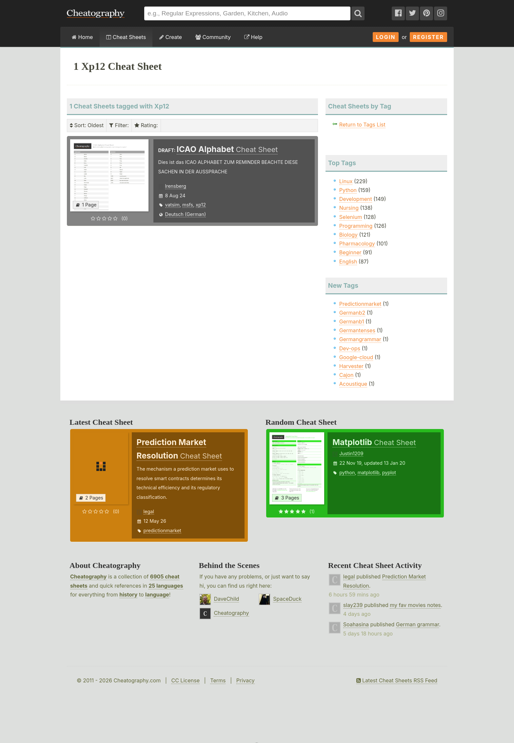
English (348, 261)
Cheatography (88, 576)
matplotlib (369, 472)
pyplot (389, 472)
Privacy (245, 680)
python (347, 472)
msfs (187, 204)
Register (428, 37)
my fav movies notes (415, 605)
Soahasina (356, 624)
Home (82, 37)
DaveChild (226, 599)
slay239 (353, 605)
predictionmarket (162, 530)
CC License (185, 680)
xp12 (201, 204)
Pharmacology (357, 243)
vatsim (172, 204)
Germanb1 (351, 321)
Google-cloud (356, 357)
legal (149, 511)
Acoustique (353, 384)
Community (213, 37)
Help (253, 37)
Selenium (350, 217)
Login (386, 37)
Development (355, 199)
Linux (346, 181)
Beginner (350, 252)
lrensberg (175, 186)
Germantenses (357, 330)
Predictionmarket (360, 304)
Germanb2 (352, 312)
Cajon (346, 375)
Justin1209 (351, 453)
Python (348, 190)
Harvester (351, 366)
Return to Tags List (362, 124)
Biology (348, 234)
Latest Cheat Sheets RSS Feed (396, 680)
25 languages (165, 585)
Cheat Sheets (126, 37)
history (128, 594)
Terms (218, 680)
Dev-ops (349, 348)
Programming (356, 226)
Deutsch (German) (185, 214)
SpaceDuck (287, 599)
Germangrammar (360, 339)
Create (170, 37)
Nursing (349, 208)
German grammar (417, 624)
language (157, 594)
